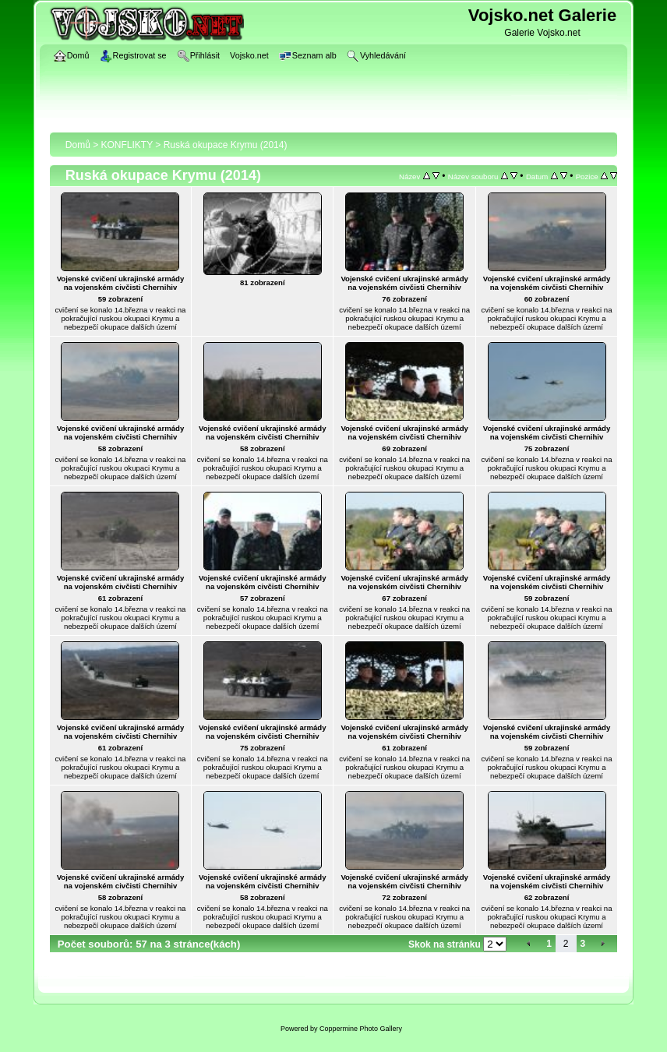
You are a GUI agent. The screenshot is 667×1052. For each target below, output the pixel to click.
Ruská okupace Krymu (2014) (226, 144)
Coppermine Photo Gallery (360, 1029)
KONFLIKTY (127, 144)
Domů (77, 144)
